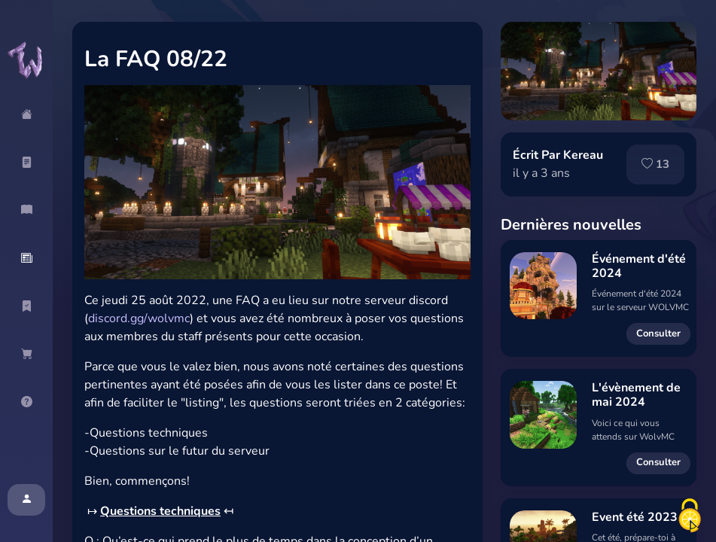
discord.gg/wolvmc (139, 318)
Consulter (658, 333)
